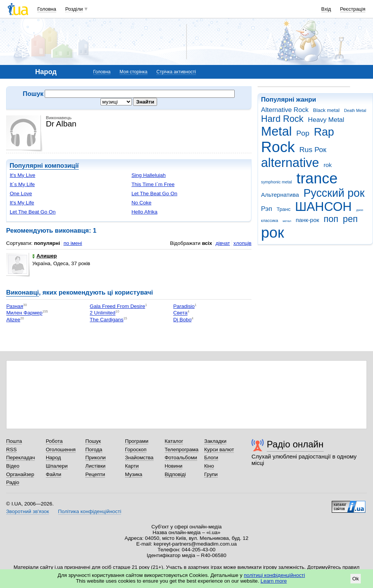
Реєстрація (352, 9)
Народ (53, 457)
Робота (54, 441)
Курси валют (219, 449)
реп (350, 219)
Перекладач (20, 457)
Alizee (13, 319)
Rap (324, 132)
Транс (284, 209)
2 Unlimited (102, 313)
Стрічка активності (176, 72)
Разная (14, 306)
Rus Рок (312, 150)
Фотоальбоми (181, 457)
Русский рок (334, 193)
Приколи (95, 457)
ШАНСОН (323, 206)
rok (328, 165)
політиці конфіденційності (274, 575)
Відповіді (175, 474)
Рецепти (95, 474)
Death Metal (355, 110)
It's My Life (22, 203)
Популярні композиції (44, 165)
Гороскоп (135, 449)
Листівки (95, 466)
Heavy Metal (326, 119)
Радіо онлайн (295, 444)
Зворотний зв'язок (27, 511)
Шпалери (57, 466)
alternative (290, 163)
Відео (12, 466)
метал (286, 221)
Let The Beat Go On (154, 193)
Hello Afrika (144, 212)
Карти (132, 466)
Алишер (44, 256)
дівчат (223, 243)
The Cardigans (106, 319)
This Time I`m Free (153, 184)
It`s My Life (22, 184)
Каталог (174, 441)
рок (272, 232)
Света (180, 313)
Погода (93, 449)
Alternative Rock (284, 109)
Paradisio (184, 306)
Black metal (326, 110)
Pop (302, 133)
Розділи (74, 9)
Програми (136, 441)
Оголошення (61, 449)
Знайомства (139, 457)
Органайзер (20, 474)
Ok (355, 579)
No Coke (141, 203)
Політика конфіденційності (89, 511)
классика (269, 220)
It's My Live (22, 175)
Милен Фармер (24, 313)
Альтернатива (280, 194)
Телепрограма (182, 449)
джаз (359, 210)
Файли (54, 474)
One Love (21, 193)
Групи (210, 474)
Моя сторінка (134, 72)
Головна (46, 9)
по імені (72, 243)
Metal (276, 131)
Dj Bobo (182, 319)
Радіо (12, 482)
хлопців (242, 243)
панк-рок (307, 220)
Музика (133, 474)
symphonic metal (276, 182)
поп (331, 219)
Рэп (266, 208)
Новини (174, 466)
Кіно (209, 466)
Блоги (211, 457)
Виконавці (22, 292)
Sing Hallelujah (148, 175)
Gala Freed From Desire (117, 306)
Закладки (215, 441)
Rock (278, 147)
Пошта (14, 441)
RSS (11, 449)
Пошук (93, 441)
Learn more (274, 581)
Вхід (326, 9)
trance (316, 178)
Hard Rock (282, 119)
